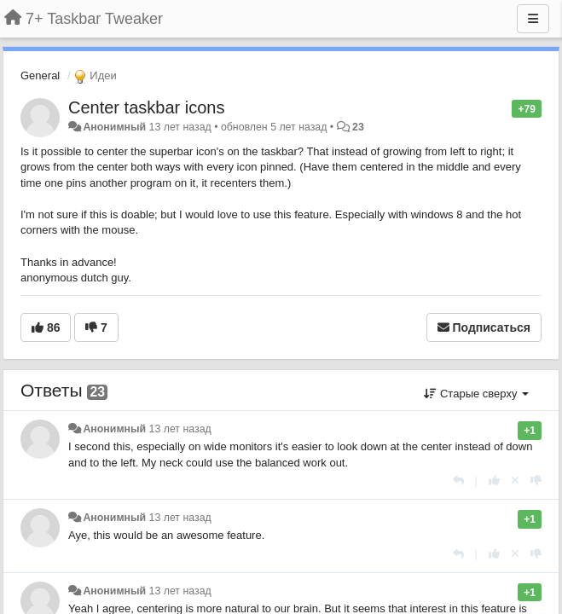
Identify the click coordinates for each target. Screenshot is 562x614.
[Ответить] (458, 480)
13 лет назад (180, 429)
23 (358, 127)
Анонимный (114, 127)
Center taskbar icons (146, 107)
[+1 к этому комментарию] (494, 480)
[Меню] (533, 18)
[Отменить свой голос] (515, 480)
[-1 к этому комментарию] (536, 480)
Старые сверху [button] (476, 393)
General (40, 75)
